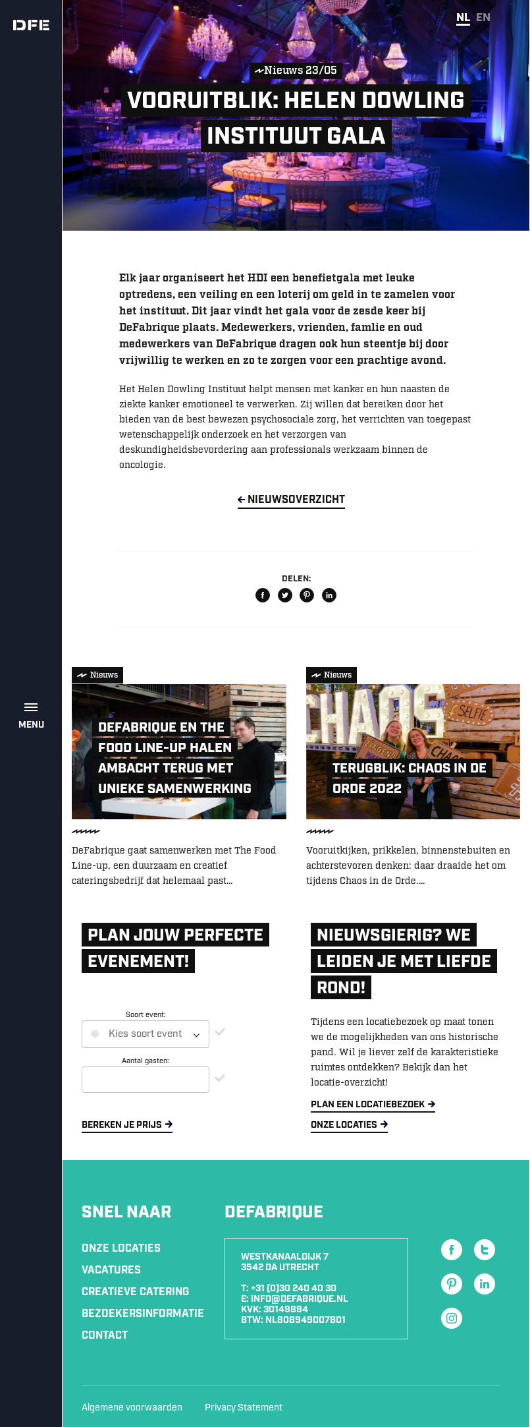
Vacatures (111, 1270)
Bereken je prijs (122, 1125)
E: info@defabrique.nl (294, 1299)
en (483, 18)
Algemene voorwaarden (132, 1408)
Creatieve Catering (135, 1292)
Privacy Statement (243, 1408)
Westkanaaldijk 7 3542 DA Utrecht (285, 1262)
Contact (105, 1336)
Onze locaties (344, 1125)
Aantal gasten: (145, 1061)
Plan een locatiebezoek (368, 1105)
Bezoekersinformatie (143, 1314)
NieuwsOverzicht (296, 500)
